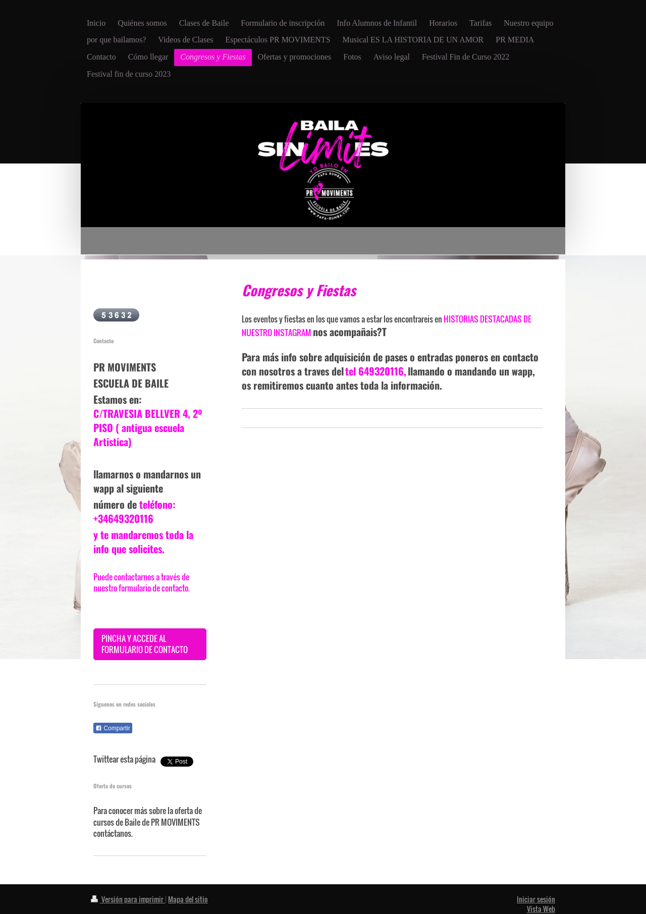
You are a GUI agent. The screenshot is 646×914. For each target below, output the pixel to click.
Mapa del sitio (188, 899)
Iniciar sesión (536, 899)
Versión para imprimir (128, 899)
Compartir (112, 728)
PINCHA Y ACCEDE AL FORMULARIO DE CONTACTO (144, 644)
